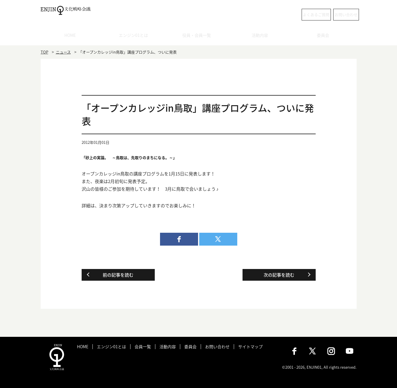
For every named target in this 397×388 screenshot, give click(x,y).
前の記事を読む (118, 275)
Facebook (294, 351)
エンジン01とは (135, 36)
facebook (179, 239)
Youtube (350, 351)
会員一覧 (143, 346)
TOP (44, 52)
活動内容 (262, 36)
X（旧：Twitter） (313, 351)
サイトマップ (250, 346)
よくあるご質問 (282, 14)
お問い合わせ (333, 14)
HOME (72, 36)
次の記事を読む (279, 275)
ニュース (63, 52)
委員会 (324, 36)
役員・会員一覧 (198, 36)
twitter (218, 239)
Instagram (331, 351)
